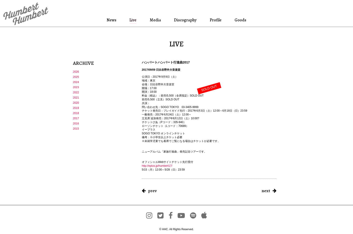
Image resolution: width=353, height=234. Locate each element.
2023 (76, 87)
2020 (76, 102)
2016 (76, 123)
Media (155, 20)
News (112, 20)
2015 (76, 128)
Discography (185, 20)
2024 (76, 82)
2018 (76, 113)
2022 (76, 92)
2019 (76, 108)
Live (133, 20)
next (266, 191)
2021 (76, 97)
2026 (76, 71)
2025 (76, 77)
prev (152, 191)
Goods (239, 20)
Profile (215, 20)
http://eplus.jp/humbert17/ (157, 165)
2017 (76, 118)
